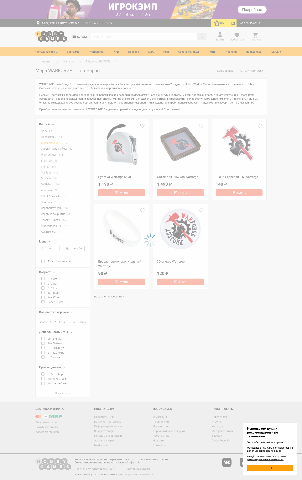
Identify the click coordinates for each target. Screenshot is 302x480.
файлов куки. (273, 450)
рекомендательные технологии (265, 459)
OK (270, 468)
